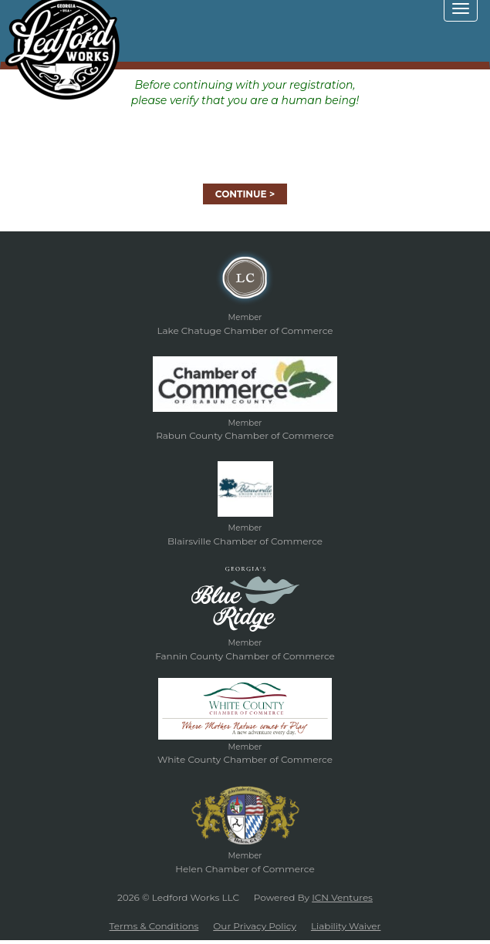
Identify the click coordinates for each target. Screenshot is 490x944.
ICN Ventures (342, 897)
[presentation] (245, 138)
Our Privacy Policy (254, 926)
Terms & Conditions (154, 926)
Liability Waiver (346, 926)
